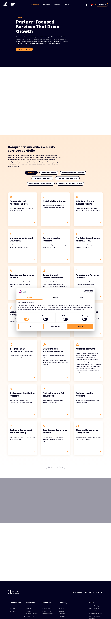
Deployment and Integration (67, 178)
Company (67, 5)
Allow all (80, 326)
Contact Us (102, 5)
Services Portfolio (24, 49)
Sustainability (93, 611)
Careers (61, 611)
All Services (31, 173)
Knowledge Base (47, 608)
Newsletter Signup (47, 614)
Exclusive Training (94, 606)
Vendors (28, 608)
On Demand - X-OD (95, 613)
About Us (61, 608)
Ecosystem (47, 5)
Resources (57, 5)
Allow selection (55, 326)
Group (91, 602)
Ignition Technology (95, 616)
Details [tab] (55, 297)
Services (12, 611)
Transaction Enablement (42, 178)
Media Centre (46, 611)
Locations (62, 616)
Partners (28, 611)
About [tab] (81, 297)
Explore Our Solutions (55, 468)
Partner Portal (29, 616)
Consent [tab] (29, 297)
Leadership (62, 614)
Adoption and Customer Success (40, 184)
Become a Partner (31, 614)
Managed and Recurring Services (70, 184)
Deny (30, 326)
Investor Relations (94, 608)
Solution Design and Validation (73, 173)
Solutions (12, 608)
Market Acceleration (49, 173)
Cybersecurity (36, 5)
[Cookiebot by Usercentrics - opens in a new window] (85, 291)
